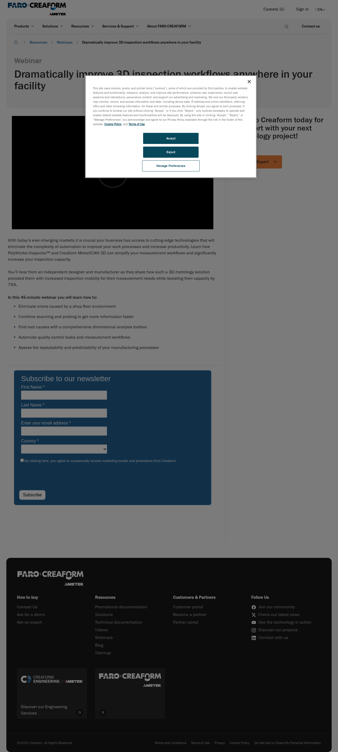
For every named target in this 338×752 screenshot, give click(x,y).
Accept (170, 138)
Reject (170, 152)
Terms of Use (137, 124)
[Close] (249, 81)
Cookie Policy (112, 124)
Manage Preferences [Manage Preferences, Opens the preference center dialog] (170, 165)
